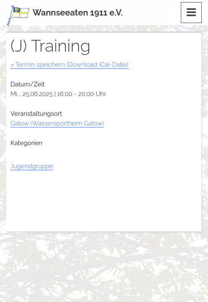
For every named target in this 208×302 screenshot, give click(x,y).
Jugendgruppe (31, 166)
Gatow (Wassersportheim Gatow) (57, 123)
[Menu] (191, 12)
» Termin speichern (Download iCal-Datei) (69, 64)
